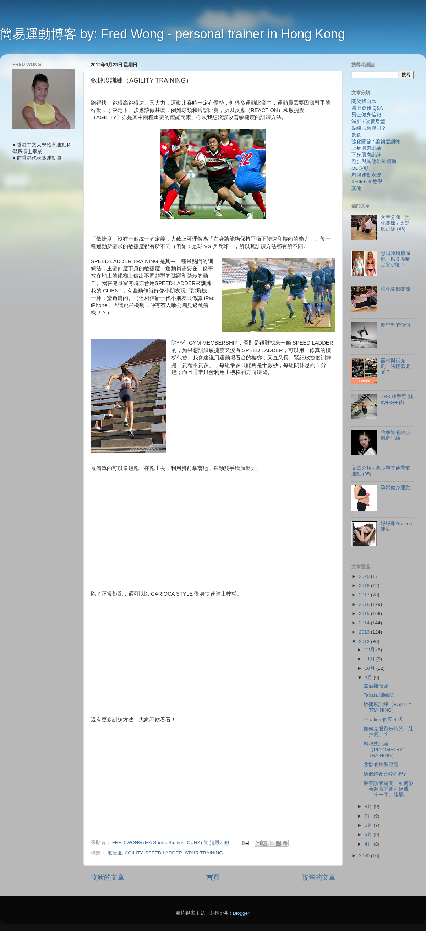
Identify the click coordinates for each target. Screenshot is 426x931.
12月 (370, 649)
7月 (369, 816)
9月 (369, 677)
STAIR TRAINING (204, 852)
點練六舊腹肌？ (368, 128)
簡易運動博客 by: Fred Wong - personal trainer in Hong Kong (172, 34)
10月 (370, 668)
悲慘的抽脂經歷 (381, 764)
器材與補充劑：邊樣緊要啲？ (395, 366)
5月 (369, 834)
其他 (356, 188)
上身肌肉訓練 (366, 148)
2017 (365, 594)
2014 (365, 622)
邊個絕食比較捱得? (385, 774)
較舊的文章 (318, 877)
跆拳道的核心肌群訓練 (395, 435)
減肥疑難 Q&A (367, 108)
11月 (370, 659)
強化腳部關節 (395, 289)
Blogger (241, 913)
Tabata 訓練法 (379, 695)
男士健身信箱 (366, 114)
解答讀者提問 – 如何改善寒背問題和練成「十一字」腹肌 (389, 789)
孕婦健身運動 (395, 487)
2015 (365, 613)
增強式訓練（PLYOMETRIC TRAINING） (384, 749)
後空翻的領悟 (395, 325)
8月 (369, 806)
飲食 (356, 135)
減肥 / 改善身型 (368, 121)
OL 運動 (360, 168)
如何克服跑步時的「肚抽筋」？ (388, 731)
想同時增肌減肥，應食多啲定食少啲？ (395, 259)
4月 (369, 844)
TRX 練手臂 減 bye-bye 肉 (397, 399)
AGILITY (133, 852)
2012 (365, 641)
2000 (365, 855)
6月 (369, 825)
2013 (365, 632)
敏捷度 (114, 852)
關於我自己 (363, 101)
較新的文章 (107, 877)
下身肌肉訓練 (366, 154)
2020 (365, 576)
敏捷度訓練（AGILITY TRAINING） (388, 707)
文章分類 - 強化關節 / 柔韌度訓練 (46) (395, 223)
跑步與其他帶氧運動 (373, 161)
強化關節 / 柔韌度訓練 (375, 141)
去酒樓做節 (376, 686)
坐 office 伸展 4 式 (383, 719)
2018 (365, 585)
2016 (365, 604)
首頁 (213, 877)
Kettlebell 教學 (366, 181)
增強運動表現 (366, 175)
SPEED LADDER (163, 852)
